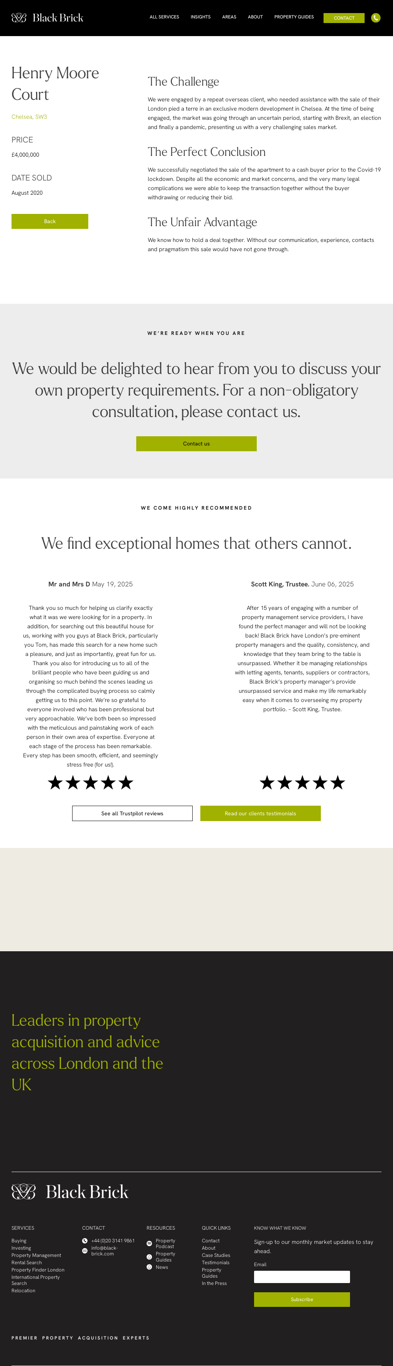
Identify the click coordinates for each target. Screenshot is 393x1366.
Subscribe (302, 1299)
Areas (229, 17)
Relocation (23, 1290)
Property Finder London (38, 1270)
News (157, 1267)
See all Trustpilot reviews (132, 813)
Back (50, 221)
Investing (21, 1248)
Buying (19, 1240)
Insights (201, 17)
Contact (344, 18)
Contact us (196, 443)
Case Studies (216, 1255)
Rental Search (27, 1262)
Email (260, 1264)
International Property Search (36, 1280)
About (255, 17)
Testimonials (216, 1262)
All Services (164, 17)
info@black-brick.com (100, 1251)
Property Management (36, 1255)
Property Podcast (161, 1243)
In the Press (214, 1283)
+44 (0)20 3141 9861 (108, 1240)
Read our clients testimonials (260, 813)
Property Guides (294, 17)
